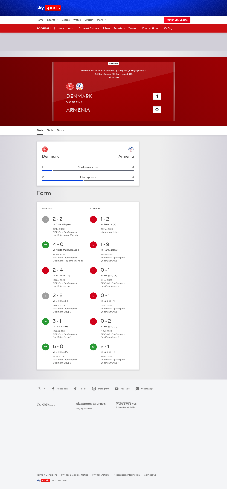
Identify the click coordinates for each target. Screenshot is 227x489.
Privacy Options (100, 475)
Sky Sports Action (85, 441)
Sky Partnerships (125, 432)
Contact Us (150, 475)
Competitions (151, 28)
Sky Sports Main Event (88, 408)
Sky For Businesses (126, 427)
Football (44, 28)
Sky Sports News (85, 446)
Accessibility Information (127, 475)
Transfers (119, 28)
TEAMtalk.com (45, 418)
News (61, 28)
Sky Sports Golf (84, 427)
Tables (106, 28)
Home (40, 20)
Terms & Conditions (47, 475)
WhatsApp (143, 389)
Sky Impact (122, 437)
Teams (133, 28)
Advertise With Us (125, 446)
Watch (77, 20)
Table (50, 130)
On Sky (168, 28)
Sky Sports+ (82, 451)
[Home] (49, 8)
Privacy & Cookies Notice (74, 475)
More (101, 20)
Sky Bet (88, 20)
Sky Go (119, 418)
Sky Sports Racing (86, 455)
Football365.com (46, 423)
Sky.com (120, 408)
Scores (66, 20)
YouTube (122, 389)
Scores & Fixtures (89, 28)
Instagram (100, 389)
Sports (52, 20)
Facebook (59, 389)
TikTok (79, 389)
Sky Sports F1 (83, 432)
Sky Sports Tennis (85, 437)
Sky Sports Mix (84, 460)
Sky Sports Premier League (90, 413)
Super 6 (41, 413)
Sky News (121, 413)
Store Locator (123, 441)
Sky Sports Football (86, 418)
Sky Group (121, 423)
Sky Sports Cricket (86, 423)
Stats (40, 130)
